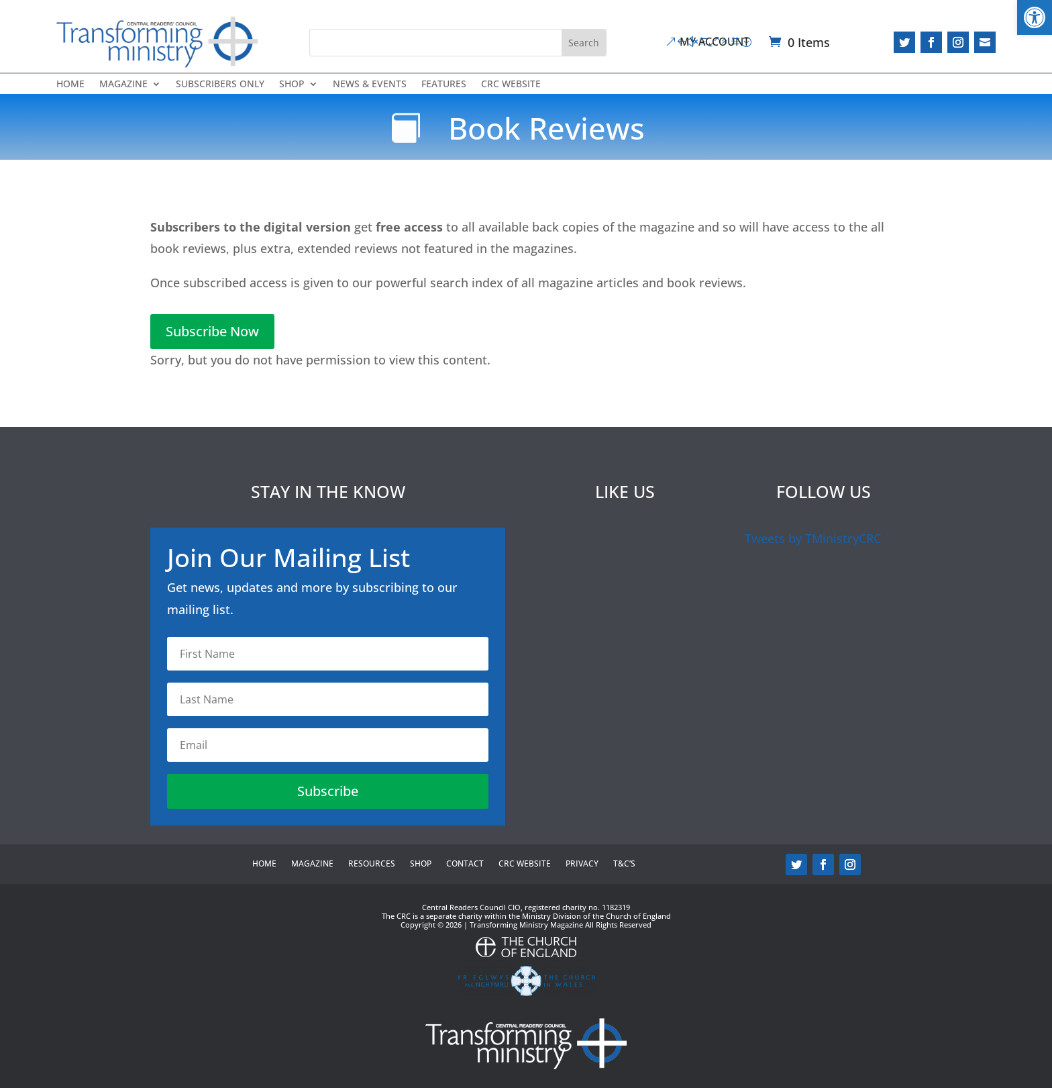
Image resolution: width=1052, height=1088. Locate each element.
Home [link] (70, 84)
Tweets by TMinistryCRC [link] (813, 538)
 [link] (985, 42)
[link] (1034, 17)
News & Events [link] (370, 84)
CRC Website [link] (511, 84)
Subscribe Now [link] (212, 331)
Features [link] (443, 84)
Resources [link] (371, 864)
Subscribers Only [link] (220, 84)
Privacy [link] (582, 864)
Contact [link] (465, 864)
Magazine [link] (123, 84)
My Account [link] (714, 41)
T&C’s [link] (624, 864)
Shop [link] (292, 84)
